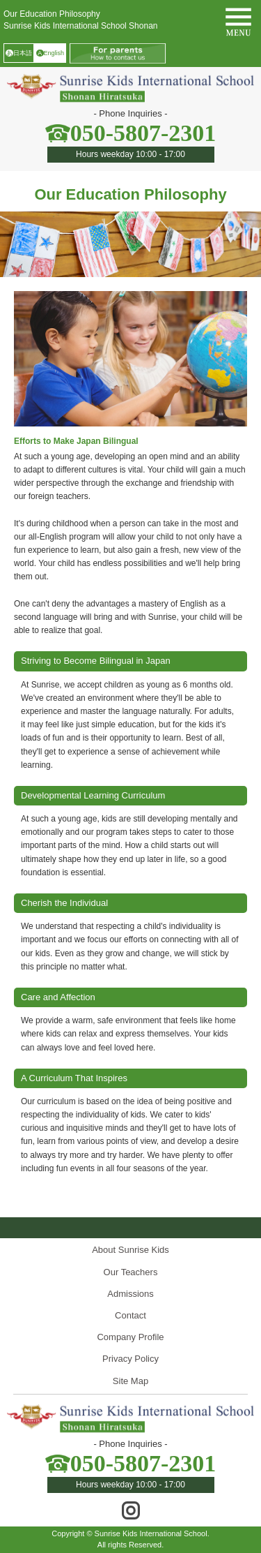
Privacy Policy (130, 1358)
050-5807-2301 (143, 133)
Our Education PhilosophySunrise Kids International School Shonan (80, 20)
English (50, 53)
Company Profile (130, 1337)
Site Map (130, 1381)
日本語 (19, 53)
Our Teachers (131, 1272)
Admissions (130, 1293)
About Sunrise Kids (130, 1249)
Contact (130, 1315)
